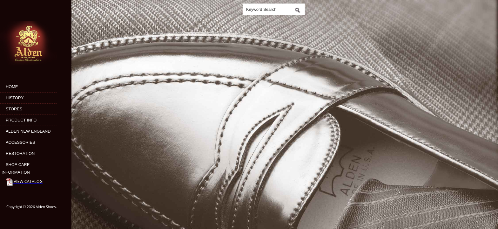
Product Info (21, 120)
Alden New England (28, 131)
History (15, 97)
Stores (14, 109)
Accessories (20, 142)
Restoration (20, 153)
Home (12, 86)
